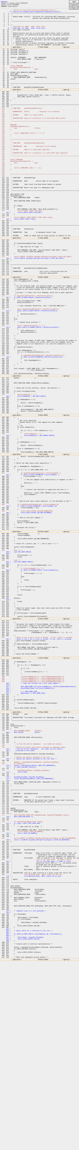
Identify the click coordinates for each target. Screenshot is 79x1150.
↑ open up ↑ (66, 55)
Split (74, 2)
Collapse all (74, 8)
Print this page (4, 1)
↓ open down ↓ (16, 55)
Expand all (74, 5)
